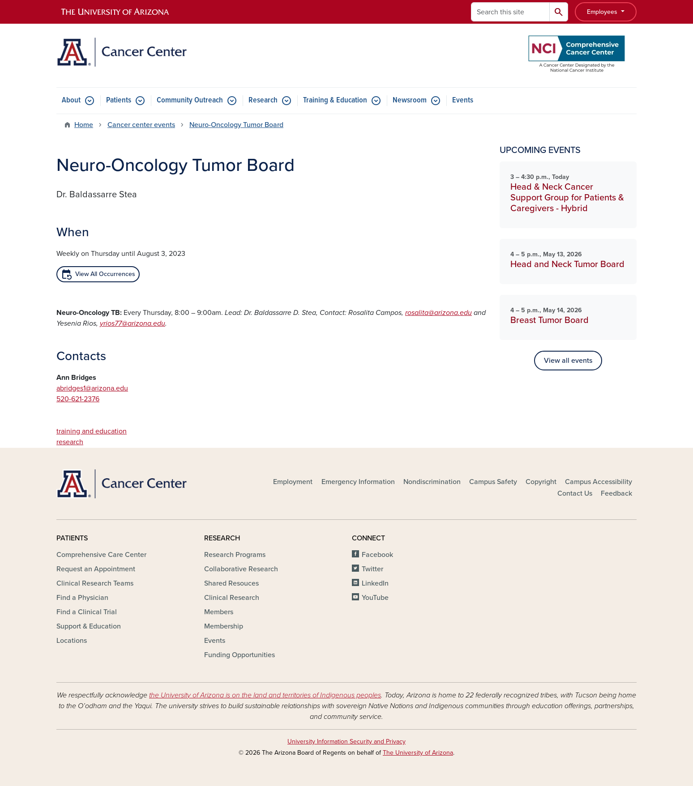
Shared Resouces (231, 583)
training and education (91, 431)
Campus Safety (493, 481)
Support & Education (88, 626)
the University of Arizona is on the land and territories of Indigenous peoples (265, 695)
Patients (118, 100)
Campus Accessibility (598, 481)
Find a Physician (82, 597)
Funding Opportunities (239, 654)
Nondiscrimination (432, 481)
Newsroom (410, 100)
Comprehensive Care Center (101, 554)
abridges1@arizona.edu (92, 388)
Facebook (377, 554)
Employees (603, 12)
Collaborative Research (241, 569)
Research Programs (234, 554)
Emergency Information (358, 481)
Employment (292, 481)
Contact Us (574, 493)
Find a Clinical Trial (86, 612)
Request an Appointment (95, 569)
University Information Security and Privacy (346, 741)
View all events (568, 360)
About (71, 100)
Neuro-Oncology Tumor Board (236, 124)
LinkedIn (375, 583)
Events (462, 100)
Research (263, 100)
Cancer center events (141, 124)
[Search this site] (510, 11)
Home (83, 124)
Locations (71, 640)
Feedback (616, 493)
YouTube (375, 597)
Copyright (541, 481)
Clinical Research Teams (94, 583)
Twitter (372, 569)
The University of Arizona (418, 752)
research (69, 442)
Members (218, 612)
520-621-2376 (77, 399)
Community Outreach (190, 100)
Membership (223, 626)
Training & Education (335, 100)
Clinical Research (231, 597)
